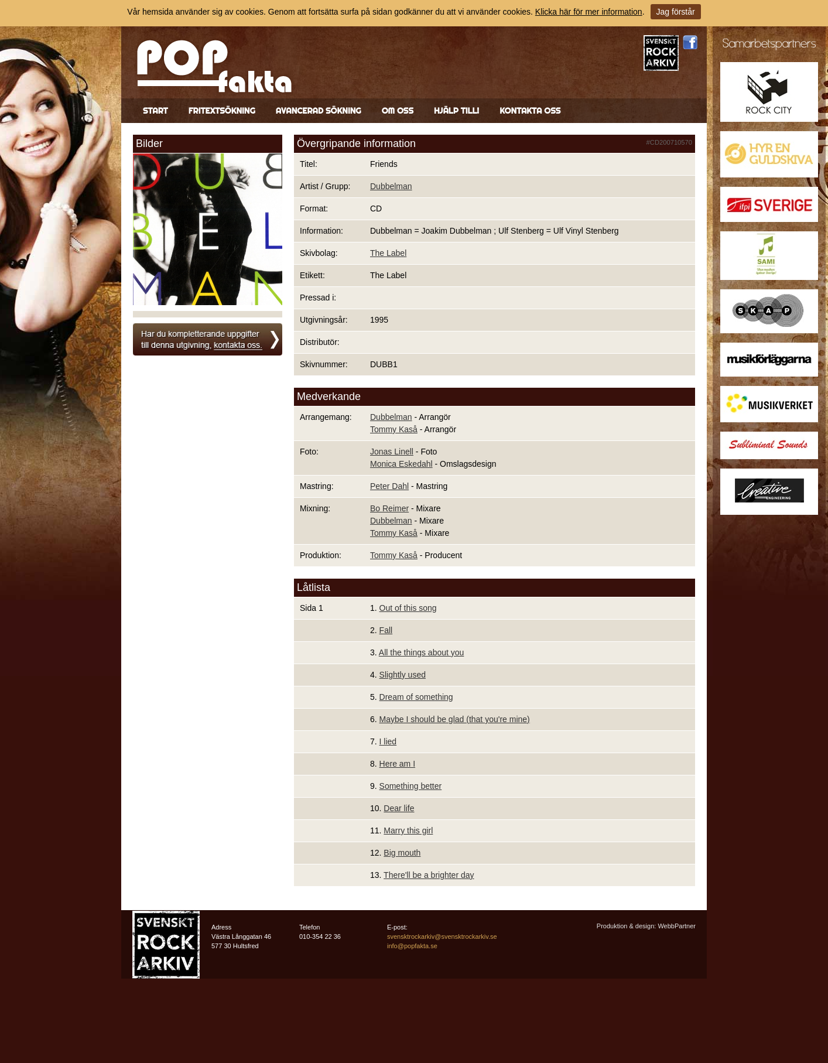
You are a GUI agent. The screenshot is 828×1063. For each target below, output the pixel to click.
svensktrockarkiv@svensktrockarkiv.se (442, 936)
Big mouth (402, 852)
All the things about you (421, 652)
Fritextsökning (222, 110)
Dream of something (416, 697)
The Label (388, 253)
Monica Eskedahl (401, 464)
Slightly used (402, 674)
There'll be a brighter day (429, 875)
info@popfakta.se (412, 945)
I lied (388, 741)
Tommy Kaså (394, 429)
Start (155, 110)
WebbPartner (677, 925)
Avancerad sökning (318, 110)
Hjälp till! (456, 110)
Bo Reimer (389, 508)
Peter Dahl (389, 486)
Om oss (397, 110)
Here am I (397, 763)
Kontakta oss (529, 110)
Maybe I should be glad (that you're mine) (454, 719)
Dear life (399, 808)
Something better (410, 786)
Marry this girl (408, 830)
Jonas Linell (391, 451)
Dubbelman (391, 186)
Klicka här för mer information (588, 11)
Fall (386, 630)
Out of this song (408, 608)
